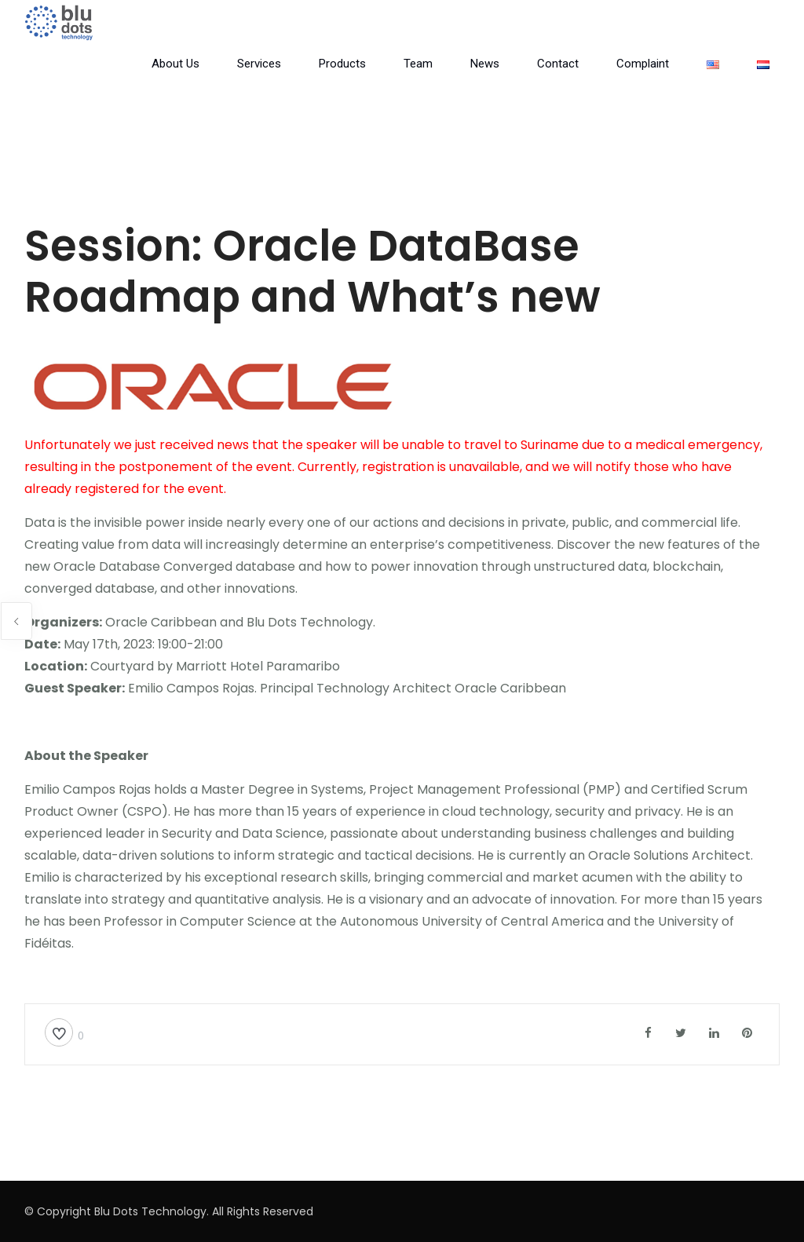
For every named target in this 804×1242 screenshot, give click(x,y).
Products (342, 64)
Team (418, 64)
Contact (558, 64)
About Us (175, 64)
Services (259, 64)
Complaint (642, 64)
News (484, 64)
